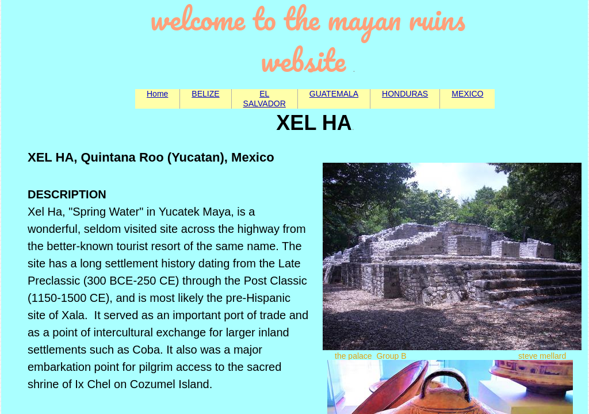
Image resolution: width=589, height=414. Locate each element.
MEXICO (467, 93)
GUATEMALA (333, 93)
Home (157, 93)
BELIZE (205, 93)
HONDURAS (405, 93)
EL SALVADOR (264, 98)
